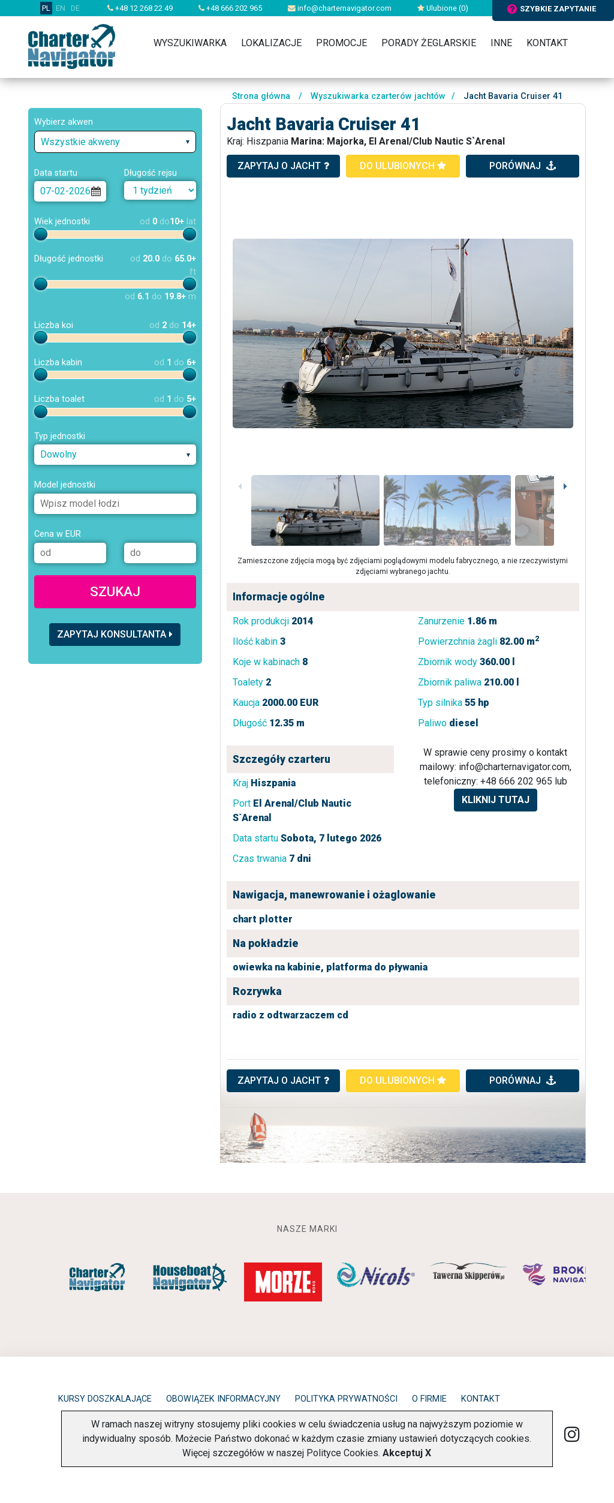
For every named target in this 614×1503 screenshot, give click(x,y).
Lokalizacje (271, 43)
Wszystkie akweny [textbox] (80, 142)
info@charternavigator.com (340, 8)
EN (60, 8)
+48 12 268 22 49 (140, 8)
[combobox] (115, 142)
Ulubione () (442, 8)
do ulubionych (403, 166)
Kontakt (547, 43)
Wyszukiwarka (190, 43)
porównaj (522, 166)
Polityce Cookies (342, 1453)
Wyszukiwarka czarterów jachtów (378, 96)
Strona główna (261, 96)
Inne (501, 43)
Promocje (341, 43)
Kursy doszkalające (105, 1399)
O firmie (429, 1399)
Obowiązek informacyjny (223, 1399)
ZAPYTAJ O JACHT (283, 1080)
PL (46, 8)
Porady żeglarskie (428, 43)
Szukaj (115, 591)
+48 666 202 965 (230, 8)
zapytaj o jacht (283, 166)
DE (75, 8)
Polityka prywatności (346, 1399)
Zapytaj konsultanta (115, 634)
